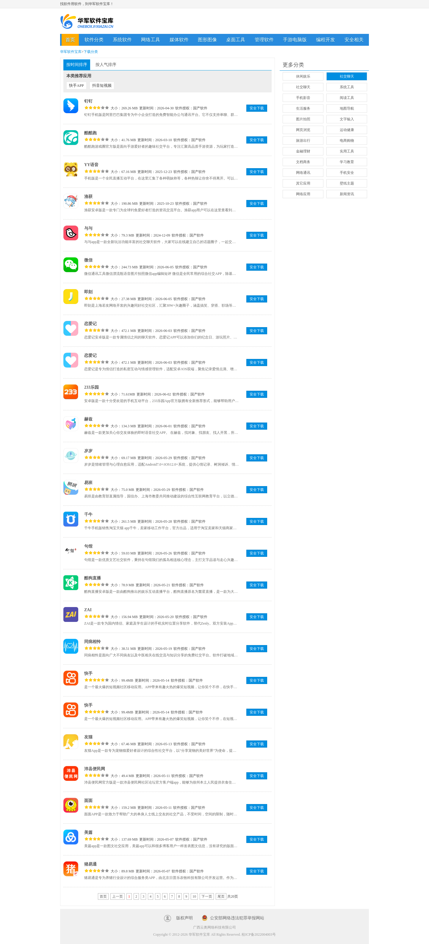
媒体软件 (179, 39)
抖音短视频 (102, 85)
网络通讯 (303, 173)
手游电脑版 (295, 39)
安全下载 (257, 108)
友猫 (88, 737)
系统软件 (122, 39)
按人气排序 (105, 64)
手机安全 (347, 173)
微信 (88, 260)
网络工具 (150, 39)
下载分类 (91, 52)
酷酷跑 (90, 133)
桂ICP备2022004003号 (259, 934)
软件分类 (94, 39)
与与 (88, 228)
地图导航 (347, 108)
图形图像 (207, 39)
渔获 (88, 196)
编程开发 (325, 39)
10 (194, 896)
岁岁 (88, 451)
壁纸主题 (347, 183)
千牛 (88, 514)
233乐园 (91, 387)
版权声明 (184, 918)
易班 (88, 482)
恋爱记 (90, 324)
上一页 (117, 896)
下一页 (206, 896)
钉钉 (88, 101)
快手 (88, 673)
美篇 (88, 832)
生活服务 (303, 108)
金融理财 (303, 151)
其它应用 (303, 183)
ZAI (88, 610)
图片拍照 (303, 119)
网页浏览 (303, 130)
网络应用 (303, 194)
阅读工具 (347, 98)
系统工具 (347, 87)
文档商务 (303, 162)
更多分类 (293, 65)
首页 (70, 39)
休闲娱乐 (303, 76)
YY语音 (91, 165)
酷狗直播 (92, 578)
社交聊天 (347, 76)
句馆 (88, 546)
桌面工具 (235, 39)
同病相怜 (92, 641)
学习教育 (347, 162)
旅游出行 (303, 140)
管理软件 (264, 39)
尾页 (221, 896)
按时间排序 (76, 64)
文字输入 (347, 119)
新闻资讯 (347, 194)
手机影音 (303, 98)
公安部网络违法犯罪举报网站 (237, 918)
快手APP (76, 85)
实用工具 (347, 151)
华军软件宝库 (87, 21)
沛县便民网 (94, 769)
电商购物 (347, 140)
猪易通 (90, 864)
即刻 (88, 292)
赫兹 (88, 419)
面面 (88, 800)
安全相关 (354, 39)
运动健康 (347, 130)
